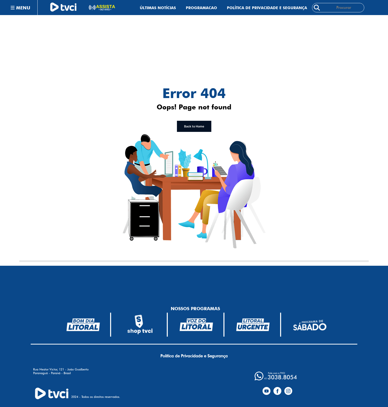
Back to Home (194, 126)
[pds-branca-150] (309, 325)
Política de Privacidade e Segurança (267, 7)
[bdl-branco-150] (83, 324)
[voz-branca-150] (196, 324)
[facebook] (277, 390)
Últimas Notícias (158, 7)
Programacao (201, 7)
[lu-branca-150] (253, 324)
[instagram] (288, 390)
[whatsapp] (275, 376)
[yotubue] (266, 390)
